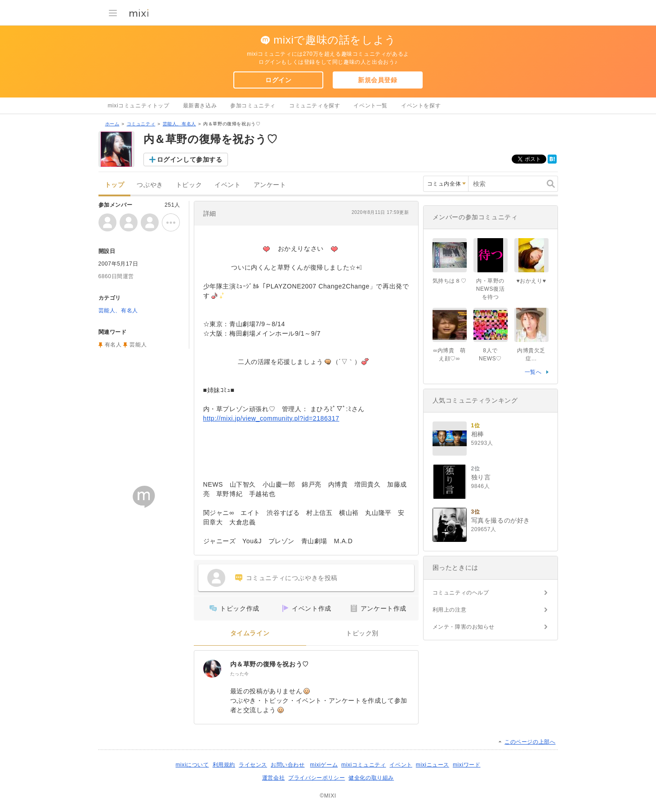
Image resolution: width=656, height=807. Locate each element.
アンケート (270, 185)
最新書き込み (200, 105)
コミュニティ (141, 123)
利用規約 (224, 765)
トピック (189, 185)
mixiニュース (432, 765)
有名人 (113, 344)
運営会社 (273, 778)
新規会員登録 (377, 80)
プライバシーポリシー (316, 778)
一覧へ (533, 372)
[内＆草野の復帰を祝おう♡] (212, 669)
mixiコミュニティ (363, 765)
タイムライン (250, 633)
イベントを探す (421, 105)
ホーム (112, 123)
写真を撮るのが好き (500, 520)
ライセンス (253, 765)
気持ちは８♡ (450, 281)
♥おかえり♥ (531, 281)
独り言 (481, 477)
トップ (115, 185)
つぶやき (150, 185)
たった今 (239, 673)
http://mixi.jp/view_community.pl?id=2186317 (271, 418)
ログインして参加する (190, 159)
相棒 (477, 434)
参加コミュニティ (253, 105)
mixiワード (467, 765)
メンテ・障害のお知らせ (464, 627)
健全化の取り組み (371, 778)
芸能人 (138, 344)
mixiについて (192, 765)
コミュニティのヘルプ (461, 593)
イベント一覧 (370, 105)
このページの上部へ (529, 742)
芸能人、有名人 (179, 123)
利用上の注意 (450, 610)
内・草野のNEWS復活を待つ (490, 289)
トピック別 (362, 633)
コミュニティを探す (314, 105)
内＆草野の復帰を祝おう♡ (269, 664)
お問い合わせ (288, 765)
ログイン (278, 80)
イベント (227, 185)
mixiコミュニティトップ (139, 105)
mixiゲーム (324, 765)
